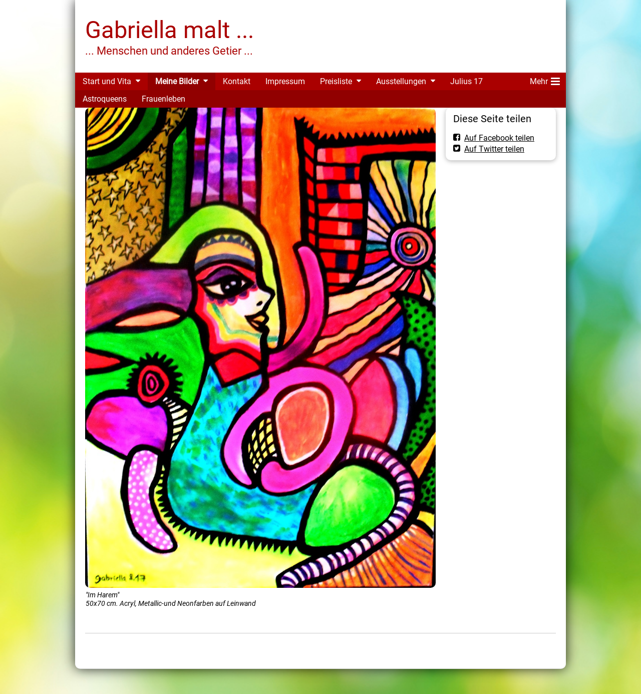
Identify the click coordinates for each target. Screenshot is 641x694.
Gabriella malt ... (169, 30)
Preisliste (336, 81)
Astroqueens (105, 99)
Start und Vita (107, 81)
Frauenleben (163, 99)
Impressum (285, 81)
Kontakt (236, 81)
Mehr (545, 80)
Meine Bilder (177, 81)
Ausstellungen (401, 81)
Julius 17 (466, 81)
